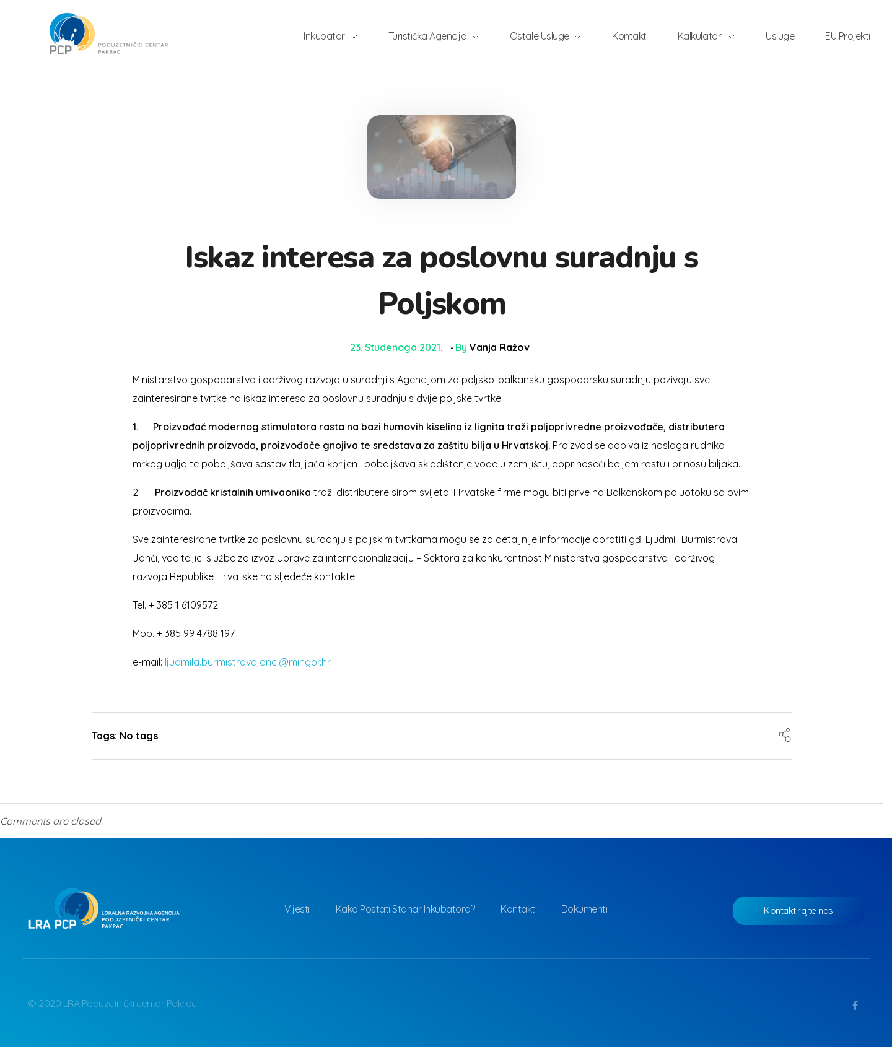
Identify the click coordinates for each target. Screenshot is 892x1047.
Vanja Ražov (500, 347)
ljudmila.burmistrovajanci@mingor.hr (248, 662)
